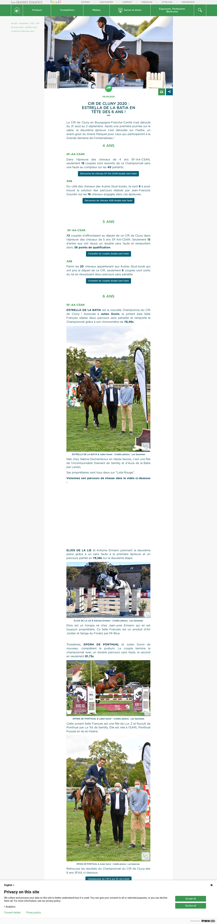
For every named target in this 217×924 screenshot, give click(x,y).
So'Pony (85, 2)
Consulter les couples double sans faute (108, 254)
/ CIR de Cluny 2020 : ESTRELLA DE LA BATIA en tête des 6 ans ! (25, 27)
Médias (96, 10)
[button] (37, 10)
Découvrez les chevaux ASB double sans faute (108, 201)
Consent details (12, 912)
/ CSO (31, 23)
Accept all (190, 898)
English (9, 885)
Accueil (14, 23)
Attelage (167, 2)
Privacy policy (33, 912)
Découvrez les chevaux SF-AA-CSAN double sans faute (108, 174)
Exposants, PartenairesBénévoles (172, 10)
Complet (127, 2)
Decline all (190, 905)
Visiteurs (37, 10)
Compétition (67, 10)
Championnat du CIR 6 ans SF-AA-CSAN (108, 879)
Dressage (146, 2)
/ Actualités (23, 23)
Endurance (188, 2)
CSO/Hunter (106, 2)
